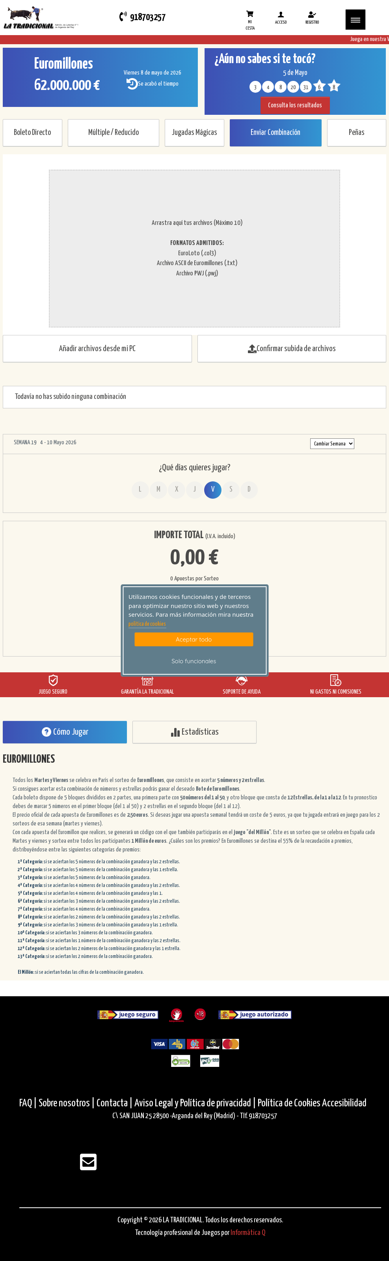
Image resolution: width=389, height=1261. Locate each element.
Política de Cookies (289, 1103)
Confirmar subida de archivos (292, 348)
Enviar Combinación (275, 133)
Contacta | (115, 1103)
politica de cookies (147, 624)
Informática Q (248, 1233)
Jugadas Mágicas (194, 133)
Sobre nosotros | (67, 1103)
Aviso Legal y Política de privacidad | (196, 1103)
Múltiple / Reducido (113, 133)
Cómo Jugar (65, 732)
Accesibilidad (344, 1103)
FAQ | (29, 1103)
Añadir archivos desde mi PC (97, 349)
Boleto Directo (32, 133)
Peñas (357, 133)
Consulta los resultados (295, 106)
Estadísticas (194, 732)
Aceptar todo (194, 639)
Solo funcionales (193, 661)
